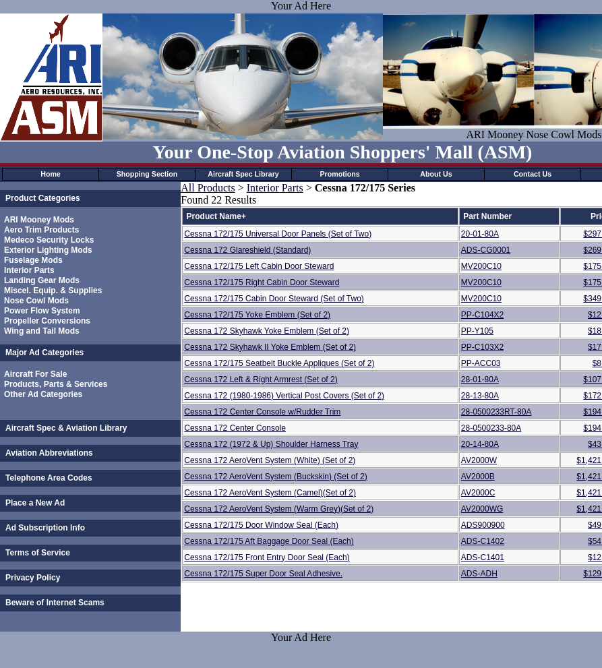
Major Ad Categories (44, 352)
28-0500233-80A (491, 428)
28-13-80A (480, 395)
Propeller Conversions (47, 321)
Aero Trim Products (41, 230)
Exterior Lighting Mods (48, 250)
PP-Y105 (477, 331)
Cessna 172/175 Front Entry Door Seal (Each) (266, 557)
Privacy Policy (32, 577)
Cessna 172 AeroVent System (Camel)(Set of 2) (270, 492)
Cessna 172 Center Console (235, 428)
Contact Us (532, 174)
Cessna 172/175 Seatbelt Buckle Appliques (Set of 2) (279, 363)
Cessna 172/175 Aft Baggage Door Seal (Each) (269, 541)
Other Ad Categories (43, 394)
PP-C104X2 (482, 315)
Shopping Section (147, 174)
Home (50, 174)
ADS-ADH (479, 573)
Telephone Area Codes (48, 478)
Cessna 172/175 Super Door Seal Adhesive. (263, 573)
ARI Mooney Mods (39, 219)
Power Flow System (42, 310)
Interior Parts (29, 270)
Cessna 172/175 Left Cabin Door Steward (259, 266)
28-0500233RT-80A (496, 412)
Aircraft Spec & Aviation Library (66, 428)
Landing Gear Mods (42, 280)
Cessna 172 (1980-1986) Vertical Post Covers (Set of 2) (284, 395)
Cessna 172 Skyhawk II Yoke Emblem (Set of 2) (270, 347)
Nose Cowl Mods (36, 300)
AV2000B (478, 476)
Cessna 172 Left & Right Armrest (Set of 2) (260, 379)
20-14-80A (480, 444)
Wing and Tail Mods (42, 331)
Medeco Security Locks (49, 240)
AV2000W (479, 460)
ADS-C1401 (482, 557)
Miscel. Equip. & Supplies (53, 290)
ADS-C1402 (482, 541)
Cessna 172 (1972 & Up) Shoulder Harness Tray (271, 444)
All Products (208, 187)
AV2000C (478, 492)
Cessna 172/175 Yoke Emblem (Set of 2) (257, 315)
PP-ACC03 (481, 363)
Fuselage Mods (33, 260)
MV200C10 (481, 266)
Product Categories (42, 198)
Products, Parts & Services (55, 384)
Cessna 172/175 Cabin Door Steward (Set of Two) (274, 298)
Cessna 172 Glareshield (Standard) (247, 250)
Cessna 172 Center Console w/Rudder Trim (262, 412)
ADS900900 (483, 525)
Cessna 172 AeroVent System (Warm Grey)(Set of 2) (278, 509)
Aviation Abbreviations (49, 453)
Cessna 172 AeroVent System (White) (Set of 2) (269, 460)
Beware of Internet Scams (54, 602)
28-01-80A (480, 379)
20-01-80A (480, 234)
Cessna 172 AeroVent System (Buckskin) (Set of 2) (275, 476)
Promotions (339, 174)
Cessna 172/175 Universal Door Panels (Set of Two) (277, 234)
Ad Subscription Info (45, 528)
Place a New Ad (35, 503)
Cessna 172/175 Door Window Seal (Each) (261, 525)
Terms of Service (37, 552)
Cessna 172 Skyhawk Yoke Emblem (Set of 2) (266, 331)
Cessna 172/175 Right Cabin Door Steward (261, 282)
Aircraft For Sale (35, 374)
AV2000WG (482, 509)
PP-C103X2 (482, 347)
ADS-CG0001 (485, 250)
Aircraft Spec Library (243, 174)
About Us (436, 174)
